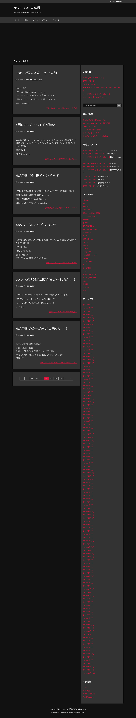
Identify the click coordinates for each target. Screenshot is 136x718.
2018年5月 (88, 612)
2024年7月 (88, 373)
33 (51, 379)
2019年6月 (88, 570)
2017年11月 (88, 631)
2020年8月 (88, 524)
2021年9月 (88, 482)
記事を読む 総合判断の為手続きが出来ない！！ (58, 363)
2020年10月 (88, 518)
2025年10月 (88, 324)
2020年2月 (88, 544)
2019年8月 (88, 563)
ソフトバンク (88, 271)
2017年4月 (88, 654)
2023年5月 (88, 418)
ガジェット (87, 265)
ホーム (18, 61)
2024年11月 (88, 360)
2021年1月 (88, 508)
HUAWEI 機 (87, 232)
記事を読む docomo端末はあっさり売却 (61, 108)
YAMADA (86, 258)
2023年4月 (88, 421)
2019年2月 (88, 583)
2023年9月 (88, 405)
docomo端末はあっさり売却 (36, 73)
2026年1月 (88, 315)
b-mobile (86, 207)
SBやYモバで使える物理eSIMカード (96, 97)
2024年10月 (88, 363)
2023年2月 (88, 428)
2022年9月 (88, 444)
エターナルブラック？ (91, 133)
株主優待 (86, 287)
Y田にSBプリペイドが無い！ (37, 125)
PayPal (85, 242)
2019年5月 (88, 573)
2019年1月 (88, 586)
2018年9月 (88, 599)
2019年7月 (88, 566)
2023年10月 (88, 402)
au (84, 203)
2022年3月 (88, 463)
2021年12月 (88, 473)
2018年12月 (88, 589)
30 (37, 379)
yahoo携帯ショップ (90, 255)
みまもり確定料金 (89, 278)
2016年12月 (88, 667)
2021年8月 (88, 486)
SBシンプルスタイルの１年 (36, 224)
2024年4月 (88, 382)
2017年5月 (88, 650)
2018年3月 (88, 618)
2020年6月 (88, 531)
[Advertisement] (68, 40)
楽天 (84, 291)
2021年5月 (88, 495)
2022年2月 (88, 466)
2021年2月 (88, 505)
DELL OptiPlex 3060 (91, 213)
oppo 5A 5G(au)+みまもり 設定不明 (96, 94)
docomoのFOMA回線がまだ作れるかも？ (46, 279)
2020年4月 (88, 537)
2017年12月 (88, 628)
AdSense (86, 200)
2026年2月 (88, 311)
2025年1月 (88, 353)
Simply (85, 245)
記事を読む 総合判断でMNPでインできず (61, 208)
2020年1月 (88, 547)
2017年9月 (88, 638)
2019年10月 (88, 557)
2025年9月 (88, 327)
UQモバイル (87, 252)
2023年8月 (88, 408)
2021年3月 (88, 502)
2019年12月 (88, 550)
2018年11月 (88, 592)
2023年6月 (88, 415)
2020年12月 (88, 512)
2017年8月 (88, 641)
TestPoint (86, 249)
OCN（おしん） (88, 239)
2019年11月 (88, 554)
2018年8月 (88, 602)
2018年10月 (88, 596)
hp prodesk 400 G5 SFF (91, 229)
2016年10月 (89, 673)
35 (61, 379)
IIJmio (85, 236)
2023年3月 (88, 424)
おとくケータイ (88, 261)
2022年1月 (88, 470)
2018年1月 (88, 625)
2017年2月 (88, 660)
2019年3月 (88, 579)
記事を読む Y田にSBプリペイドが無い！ (61, 159)
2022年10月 (88, 440)
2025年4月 (88, 344)
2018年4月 (88, 615)
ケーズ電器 (87, 268)
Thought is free (80, 712)
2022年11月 (88, 437)
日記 (40, 80)
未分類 (85, 284)
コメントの (89, 694)
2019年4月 (88, 576)
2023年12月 (88, 395)
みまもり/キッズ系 (89, 274)
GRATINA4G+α (88, 226)
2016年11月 (88, 670)
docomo (35, 80)
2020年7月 (88, 528)
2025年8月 (88, 331)
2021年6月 (88, 492)
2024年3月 (88, 386)
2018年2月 (88, 621)
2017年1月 (88, 663)
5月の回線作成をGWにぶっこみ (94, 120)
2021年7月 (88, 489)
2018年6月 (88, 608)
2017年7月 (88, 644)
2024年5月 (88, 379)
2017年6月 (88, 647)
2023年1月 (88, 431)
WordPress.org (88, 697)
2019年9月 (88, 560)
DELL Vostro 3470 (89, 216)
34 (56, 379)
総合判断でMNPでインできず (37, 175)
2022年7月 (88, 450)
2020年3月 (88, 541)
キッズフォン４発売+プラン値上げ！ (96, 136)
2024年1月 (88, 392)
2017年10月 (88, 634)
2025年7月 (88, 334)
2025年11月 (88, 321)
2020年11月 (88, 515)
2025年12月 (88, 318)
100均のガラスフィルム (91, 84)
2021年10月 (88, 479)
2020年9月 (88, 521)
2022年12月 (88, 434)
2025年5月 (88, 340)
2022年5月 (88, 457)
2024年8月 (88, 369)
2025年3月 (88, 347)
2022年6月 (88, 453)
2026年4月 (88, 305)
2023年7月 (88, 411)
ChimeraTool (87, 210)
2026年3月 (88, 308)
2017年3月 (88, 657)
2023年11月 (88, 398)
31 (41, 379)
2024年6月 (88, 376)
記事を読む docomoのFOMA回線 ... (63, 312)
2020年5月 (88, 534)
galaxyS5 (86, 223)
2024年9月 (88, 366)
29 (32, 379)
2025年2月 (88, 350)
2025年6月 (88, 337)
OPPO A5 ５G (89, 81)
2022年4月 (88, 460)
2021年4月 (88, 499)
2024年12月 (88, 357)
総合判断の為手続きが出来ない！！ (42, 328)
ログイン (86, 687)
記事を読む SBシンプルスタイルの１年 (61, 263)
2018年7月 (88, 605)
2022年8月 (88, 447)
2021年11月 (88, 476)
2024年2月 (88, 389)
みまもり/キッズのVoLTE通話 (93, 78)
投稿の (87, 690)
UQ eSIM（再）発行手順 (92, 130)
